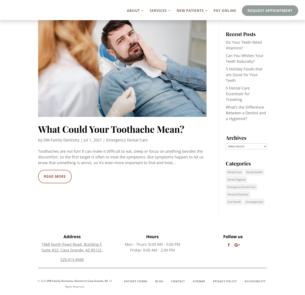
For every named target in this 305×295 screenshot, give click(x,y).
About (133, 11)
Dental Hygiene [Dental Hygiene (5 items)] (236, 179)
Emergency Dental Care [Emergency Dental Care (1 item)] (241, 187)
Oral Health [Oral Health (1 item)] (234, 202)
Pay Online (225, 11)
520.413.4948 (72, 259)
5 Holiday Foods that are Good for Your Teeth (244, 74)
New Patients (190, 11)
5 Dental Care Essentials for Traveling (238, 93)
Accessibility (255, 281)
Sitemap (199, 281)
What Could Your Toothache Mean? (111, 129)
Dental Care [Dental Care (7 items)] (234, 172)
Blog (159, 281)
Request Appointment (270, 10)
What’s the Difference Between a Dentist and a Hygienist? (246, 113)
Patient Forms (135, 281)
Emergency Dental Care (127, 140)
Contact (178, 281)
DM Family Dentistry (61, 140)
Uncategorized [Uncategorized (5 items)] (254, 202)
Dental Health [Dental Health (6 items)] (254, 172)
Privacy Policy (225, 281)
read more (55, 176)
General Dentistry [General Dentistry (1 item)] (237, 194)
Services (158, 11)
